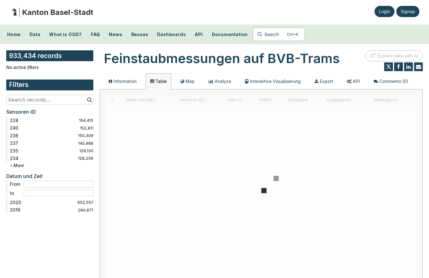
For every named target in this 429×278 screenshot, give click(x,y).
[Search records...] (49, 100)
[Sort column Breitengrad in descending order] (397, 100)
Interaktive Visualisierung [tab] (273, 81)
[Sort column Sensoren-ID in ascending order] (204, 98)
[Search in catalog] (89, 100)
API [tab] (353, 81)
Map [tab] (187, 81)
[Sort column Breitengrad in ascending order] (397, 98)
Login (384, 11)
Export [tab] (324, 81)
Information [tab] (123, 81)
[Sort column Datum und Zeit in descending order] (154, 100)
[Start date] (58, 184)
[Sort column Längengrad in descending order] (350, 100)
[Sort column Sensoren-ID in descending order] (204, 100)
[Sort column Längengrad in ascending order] (350, 98)
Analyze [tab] (219, 81)
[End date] (58, 193)
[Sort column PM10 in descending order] (270, 100)
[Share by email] (418, 66)
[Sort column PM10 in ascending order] (270, 98)
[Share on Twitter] (388, 66)
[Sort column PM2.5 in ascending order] (240, 98)
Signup (408, 11)
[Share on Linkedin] (408, 66)
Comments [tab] (391, 81)
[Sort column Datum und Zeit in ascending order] (154, 98)
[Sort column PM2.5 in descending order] (240, 100)
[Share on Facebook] (398, 66)
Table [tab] (158, 81)
